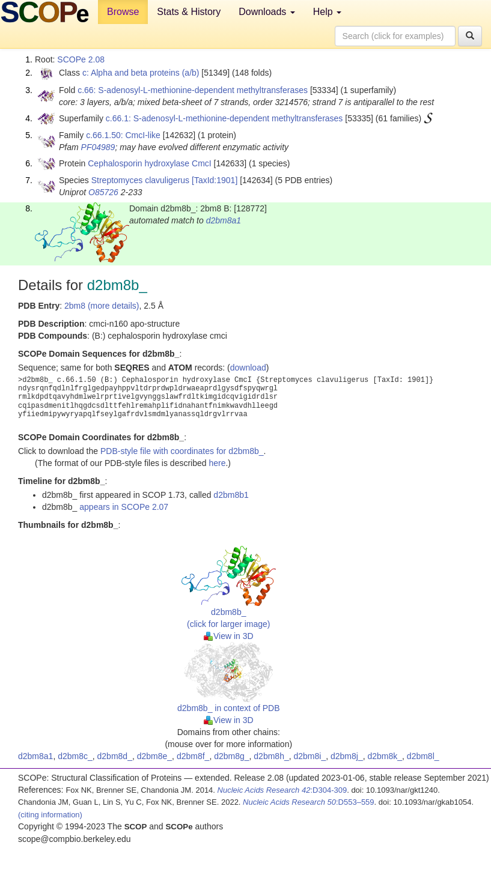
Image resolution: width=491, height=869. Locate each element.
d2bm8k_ (384, 756)
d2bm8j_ (347, 756)
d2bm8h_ (271, 756)
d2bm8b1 (230, 495)
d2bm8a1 (223, 220)
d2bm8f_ (193, 756)
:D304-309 (282, 790)
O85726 (103, 192)
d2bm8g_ (231, 756)
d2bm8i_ (310, 756)
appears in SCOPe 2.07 (123, 507)
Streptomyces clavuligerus (140, 180)
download (248, 367)
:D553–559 (308, 802)
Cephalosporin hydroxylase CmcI (149, 163)
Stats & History (189, 12)
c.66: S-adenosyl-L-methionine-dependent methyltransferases (193, 90)
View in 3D (229, 636)
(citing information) (50, 814)
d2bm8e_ (154, 756)
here (217, 463)
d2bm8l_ (423, 756)
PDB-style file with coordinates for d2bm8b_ (182, 451)
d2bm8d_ (114, 756)
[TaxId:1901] (214, 180)
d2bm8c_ (75, 756)
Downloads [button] (267, 12)
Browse (123, 12)
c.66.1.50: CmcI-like (123, 135)
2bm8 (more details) (101, 305)
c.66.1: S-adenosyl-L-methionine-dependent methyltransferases (224, 118)
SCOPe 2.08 (81, 59)
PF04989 (98, 147)
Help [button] (327, 12)
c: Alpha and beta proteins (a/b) (141, 72)
